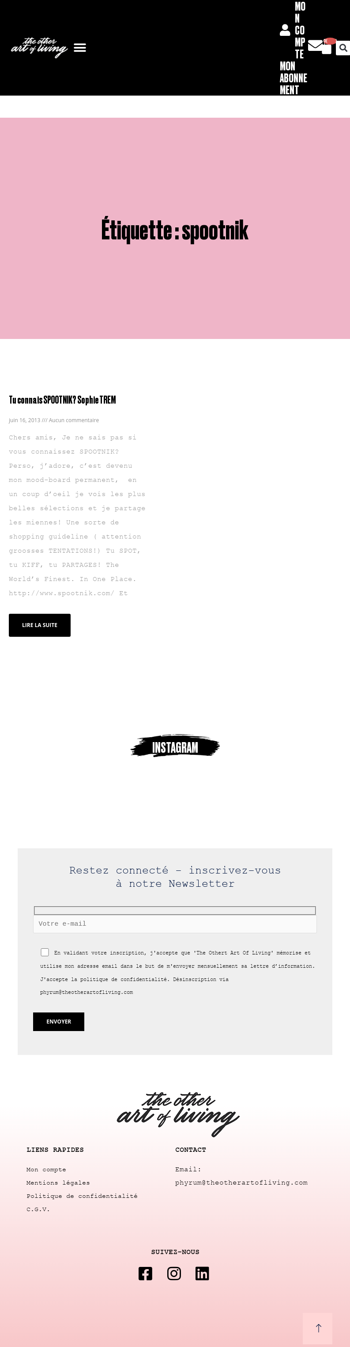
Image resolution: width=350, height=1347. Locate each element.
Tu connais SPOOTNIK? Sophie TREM (62, 399)
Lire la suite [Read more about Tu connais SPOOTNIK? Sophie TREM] (39, 625)
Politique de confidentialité (82, 1196)
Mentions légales (58, 1183)
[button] (80, 48)
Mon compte (46, 1170)
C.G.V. (38, 1209)
